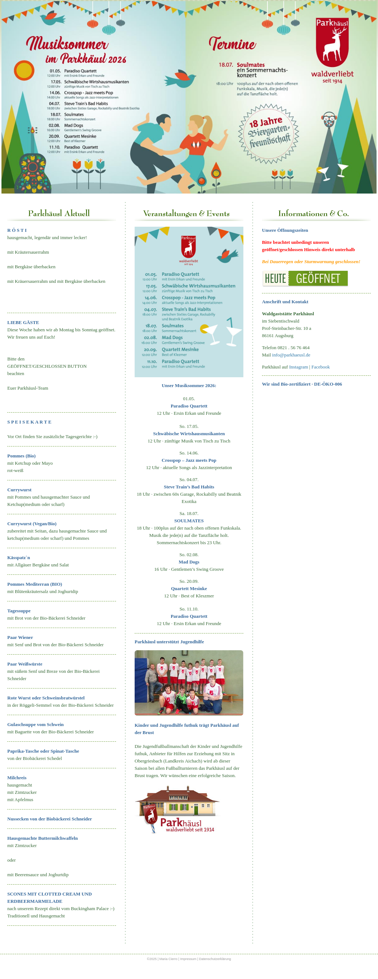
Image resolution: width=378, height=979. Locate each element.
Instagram (298, 367)
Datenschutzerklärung (215, 959)
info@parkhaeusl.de (291, 355)
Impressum (188, 959)
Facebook (320, 367)
